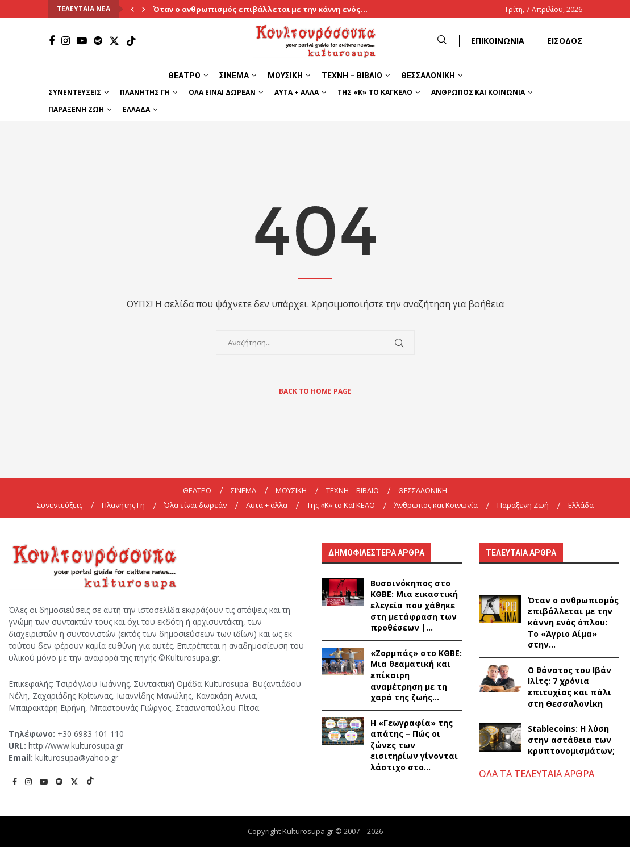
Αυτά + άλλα (296, 92)
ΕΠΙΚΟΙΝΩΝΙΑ (497, 40)
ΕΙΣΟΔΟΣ (564, 40)
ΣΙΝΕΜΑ (234, 75)
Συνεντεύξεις (74, 92)
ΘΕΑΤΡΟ (184, 75)
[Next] (143, 9)
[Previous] (132, 9)
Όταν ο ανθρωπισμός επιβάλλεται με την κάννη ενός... (260, 9)
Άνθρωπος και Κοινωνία (478, 92)
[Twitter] (114, 41)
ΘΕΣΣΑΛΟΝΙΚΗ (428, 75)
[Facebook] (51, 41)
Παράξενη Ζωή (76, 109)
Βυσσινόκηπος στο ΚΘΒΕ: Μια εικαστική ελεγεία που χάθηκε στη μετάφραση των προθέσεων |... (414, 605)
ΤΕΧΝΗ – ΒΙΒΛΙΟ (352, 75)
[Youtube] (81, 41)
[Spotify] (98, 41)
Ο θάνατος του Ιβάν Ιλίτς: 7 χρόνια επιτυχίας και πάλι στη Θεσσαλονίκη (569, 687)
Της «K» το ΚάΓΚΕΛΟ (374, 92)
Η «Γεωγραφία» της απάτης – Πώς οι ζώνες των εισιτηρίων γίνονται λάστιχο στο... (414, 745)
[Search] (442, 40)
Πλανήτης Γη (145, 92)
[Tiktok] (131, 41)
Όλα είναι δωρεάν (222, 92)
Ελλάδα (136, 109)
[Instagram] (65, 41)
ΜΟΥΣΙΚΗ (285, 75)
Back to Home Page (315, 391)
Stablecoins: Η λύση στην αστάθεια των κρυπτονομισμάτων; (572, 739)
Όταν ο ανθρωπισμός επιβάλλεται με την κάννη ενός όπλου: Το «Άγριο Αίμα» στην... (573, 622)
